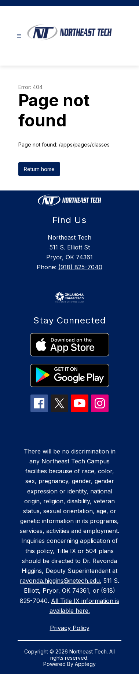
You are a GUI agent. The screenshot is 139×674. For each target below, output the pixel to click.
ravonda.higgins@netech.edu (60, 580)
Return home (39, 169)
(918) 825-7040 (80, 267)
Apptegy (85, 664)
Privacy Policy (69, 628)
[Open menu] (19, 36)
